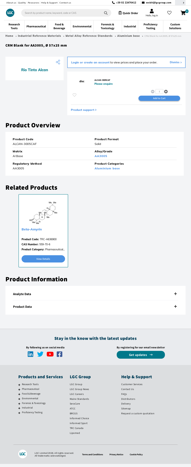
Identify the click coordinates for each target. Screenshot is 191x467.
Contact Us (127, 392)
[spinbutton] (159, 93)
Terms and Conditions (91, 457)
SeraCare (75, 406)
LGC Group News (79, 392)
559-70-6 (44, 247)
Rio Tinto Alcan (34, 71)
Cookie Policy (138, 457)
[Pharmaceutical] (19, 392)
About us (11, 2)
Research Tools (30, 387)
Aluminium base (128, 35)
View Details (43, 262)
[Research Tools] (19, 387)
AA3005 (101, 158)
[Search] (103, 13)
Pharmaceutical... (55, 252)
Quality (22, 2)
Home (9, 35)
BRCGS (74, 416)
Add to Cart (159, 100)
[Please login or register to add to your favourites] (74, 97)
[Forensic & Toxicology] (19, 406)
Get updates (138, 358)
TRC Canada (77, 431)
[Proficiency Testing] (19, 416)
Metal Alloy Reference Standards (89, 35)
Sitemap (126, 411)
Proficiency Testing (32, 415)
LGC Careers (77, 397)
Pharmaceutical (30, 391)
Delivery (125, 406)
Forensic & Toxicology (33, 406)
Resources (33, 2)
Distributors (128, 401)
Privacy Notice (116, 457)
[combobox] (63, 13)
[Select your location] (180, 2)
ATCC (73, 411)
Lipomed (75, 436)
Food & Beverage (31, 396)
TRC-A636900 (48, 242)
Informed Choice (79, 421)
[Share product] (58, 63)
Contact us (65, 2)
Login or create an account (90, 64)
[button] (166, 93)
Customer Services (132, 387)
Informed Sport (79, 426)
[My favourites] (170, 12)
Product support (82, 112)
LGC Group (76, 387)
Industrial (27, 410)
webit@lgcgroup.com (158, 2)
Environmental (30, 401)
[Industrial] (19, 411)
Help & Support (49, 2)
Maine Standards (79, 401)
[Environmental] (19, 401)
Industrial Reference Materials (39, 35)
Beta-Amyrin (32, 232)
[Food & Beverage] (19, 397)
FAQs (124, 397)
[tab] (95, 297)
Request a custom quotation (137, 416)
